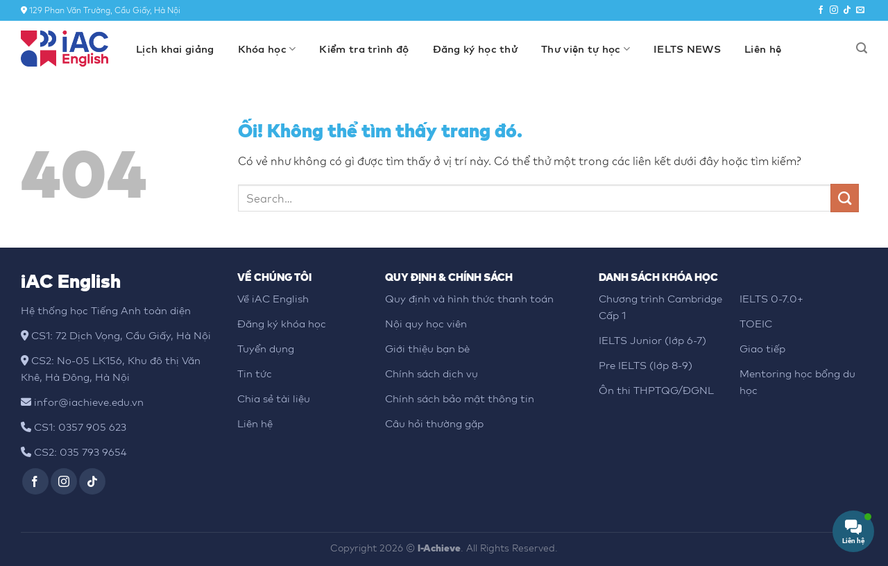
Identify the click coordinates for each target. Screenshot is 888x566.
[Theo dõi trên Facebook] (821, 10)
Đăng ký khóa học (281, 323)
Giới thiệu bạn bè (427, 348)
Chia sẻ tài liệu (273, 398)
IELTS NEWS (687, 48)
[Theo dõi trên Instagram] (834, 10)
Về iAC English (273, 298)
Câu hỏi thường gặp (434, 423)
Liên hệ (762, 48)
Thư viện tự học (585, 49)
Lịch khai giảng (175, 48)
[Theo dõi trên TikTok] (847, 10)
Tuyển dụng (265, 348)
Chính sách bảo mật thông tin (459, 398)
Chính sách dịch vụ (431, 373)
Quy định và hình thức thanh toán (469, 298)
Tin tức (254, 373)
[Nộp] (844, 198)
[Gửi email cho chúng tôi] (860, 10)
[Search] (861, 48)
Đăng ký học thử (475, 48)
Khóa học (267, 49)
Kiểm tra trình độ (364, 48)
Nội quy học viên (426, 323)
